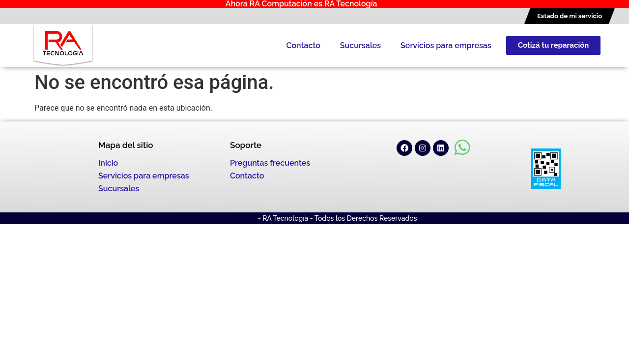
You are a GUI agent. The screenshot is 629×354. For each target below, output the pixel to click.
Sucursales (360, 45)
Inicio (108, 163)
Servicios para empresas (445, 45)
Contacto (303, 45)
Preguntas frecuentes (270, 163)
